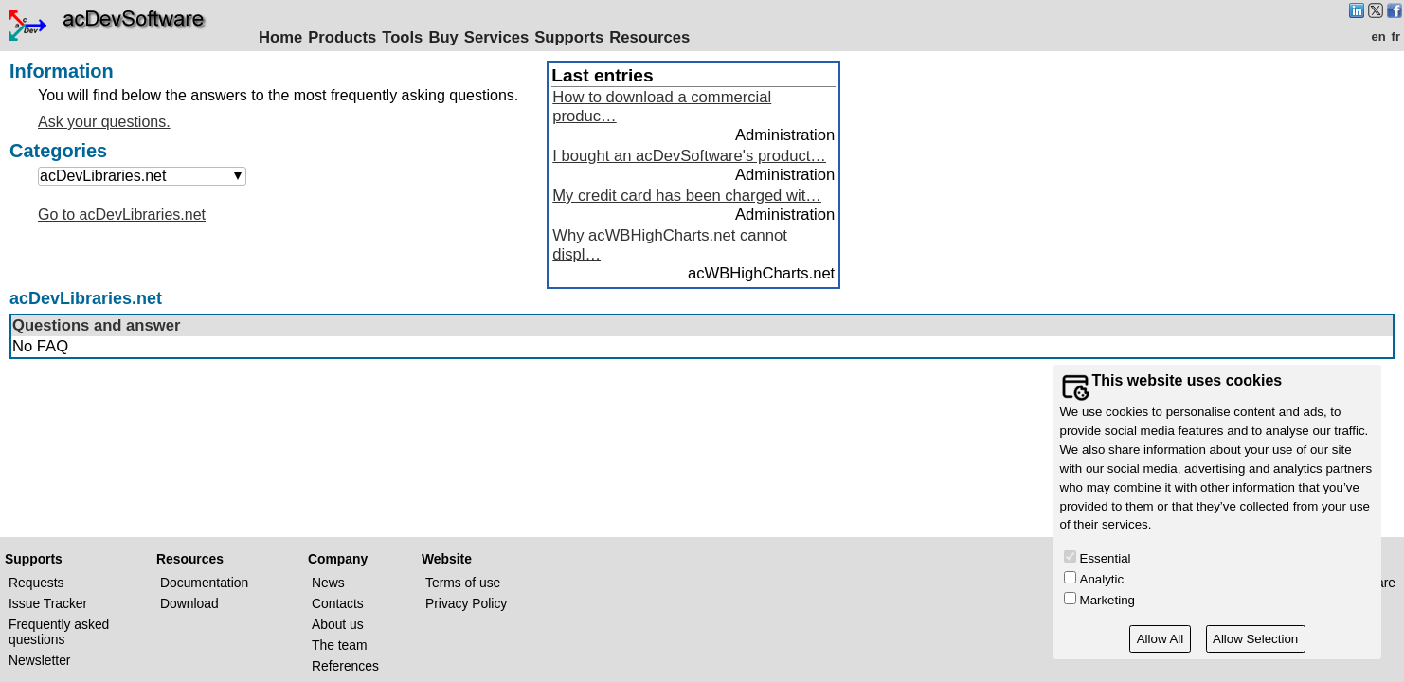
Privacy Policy (466, 603)
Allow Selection (1255, 639)
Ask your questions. (104, 122)
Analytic (1102, 579)
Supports (568, 37)
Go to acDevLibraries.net (122, 214)
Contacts (338, 603)
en (1378, 36)
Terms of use (462, 582)
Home (280, 37)
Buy (443, 37)
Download (189, 603)
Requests (36, 582)
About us (338, 624)
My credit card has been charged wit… (686, 196)
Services (496, 37)
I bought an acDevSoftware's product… (689, 156)
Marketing (1107, 600)
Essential (1105, 558)
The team (340, 645)
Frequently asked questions (59, 632)
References (345, 665)
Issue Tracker (48, 603)
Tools (402, 37)
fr (1396, 36)
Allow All (1160, 639)
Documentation (204, 582)
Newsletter (39, 660)
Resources (649, 37)
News (328, 582)
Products (342, 37)
